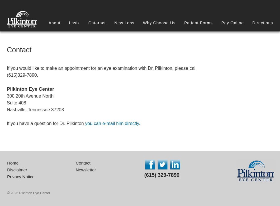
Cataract (97, 23)
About (55, 23)
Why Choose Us (159, 23)
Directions (262, 23)
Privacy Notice (21, 176)
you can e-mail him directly (112, 123)
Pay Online (232, 23)
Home (13, 163)
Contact (83, 163)
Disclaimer (17, 169)
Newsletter (86, 169)
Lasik (74, 23)
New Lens (124, 23)
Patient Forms (198, 23)
